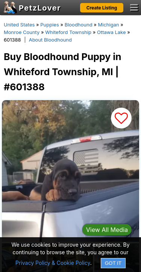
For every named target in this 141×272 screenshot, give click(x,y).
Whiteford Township (68, 32)
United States (19, 25)
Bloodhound (78, 25)
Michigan (108, 25)
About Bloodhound (50, 40)
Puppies (49, 25)
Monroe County (21, 32)
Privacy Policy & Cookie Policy (52, 263)
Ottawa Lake (111, 32)
